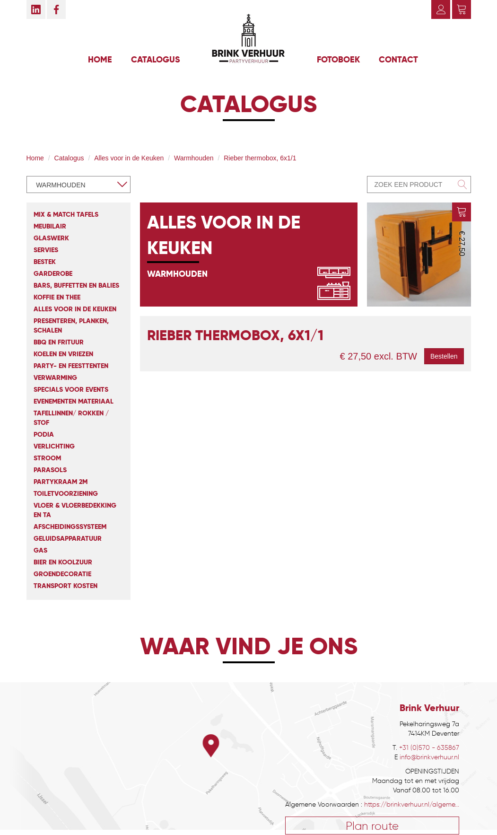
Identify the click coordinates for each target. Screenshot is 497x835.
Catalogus (155, 59)
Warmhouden (194, 158)
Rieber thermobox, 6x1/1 (260, 158)
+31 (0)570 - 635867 (429, 748)
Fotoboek (338, 59)
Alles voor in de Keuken (129, 158)
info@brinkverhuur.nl (429, 757)
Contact (398, 59)
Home (100, 59)
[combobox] (78, 184)
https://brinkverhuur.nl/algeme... (411, 804)
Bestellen (444, 356)
